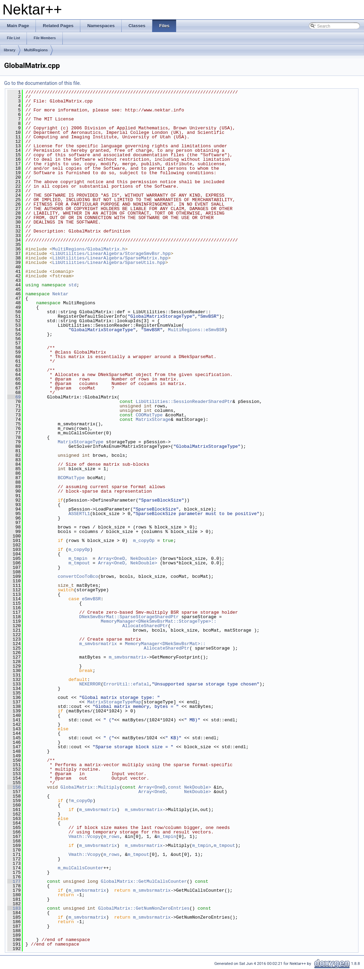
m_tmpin (78, 558)
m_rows (111, 836)
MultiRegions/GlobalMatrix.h (88, 249)
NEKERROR (90, 684)
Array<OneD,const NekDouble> (174, 787)
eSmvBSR (91, 599)
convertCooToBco (78, 576)
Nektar (60, 294)
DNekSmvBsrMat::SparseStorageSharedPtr (129, 617)
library (10, 50)
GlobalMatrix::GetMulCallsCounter (144, 881)
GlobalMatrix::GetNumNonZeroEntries (143, 908)
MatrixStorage (153, 419)
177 (14, 881)
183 (14, 908)
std (73, 285)
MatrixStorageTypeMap (114, 702)
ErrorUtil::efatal (126, 684)
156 (14, 787)
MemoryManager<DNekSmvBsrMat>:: (165, 644)
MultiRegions (36, 50)
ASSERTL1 (79, 514)
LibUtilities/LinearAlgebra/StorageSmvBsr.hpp (111, 253)
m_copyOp (143, 540)
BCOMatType (71, 478)
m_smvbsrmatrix (98, 644)
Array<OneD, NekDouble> (127, 558)
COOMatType (149, 415)
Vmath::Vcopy (85, 836)
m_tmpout (79, 563)
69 (14, 397)
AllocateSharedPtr (97, 626)
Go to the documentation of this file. (42, 83)
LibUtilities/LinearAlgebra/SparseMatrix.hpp (110, 258)
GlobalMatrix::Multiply (90, 787)
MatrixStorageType (80, 442)
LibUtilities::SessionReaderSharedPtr (184, 401)
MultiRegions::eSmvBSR (196, 330)
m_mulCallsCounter (80, 868)
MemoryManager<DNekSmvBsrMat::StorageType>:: (158, 621)
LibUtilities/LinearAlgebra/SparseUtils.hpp (108, 262)
